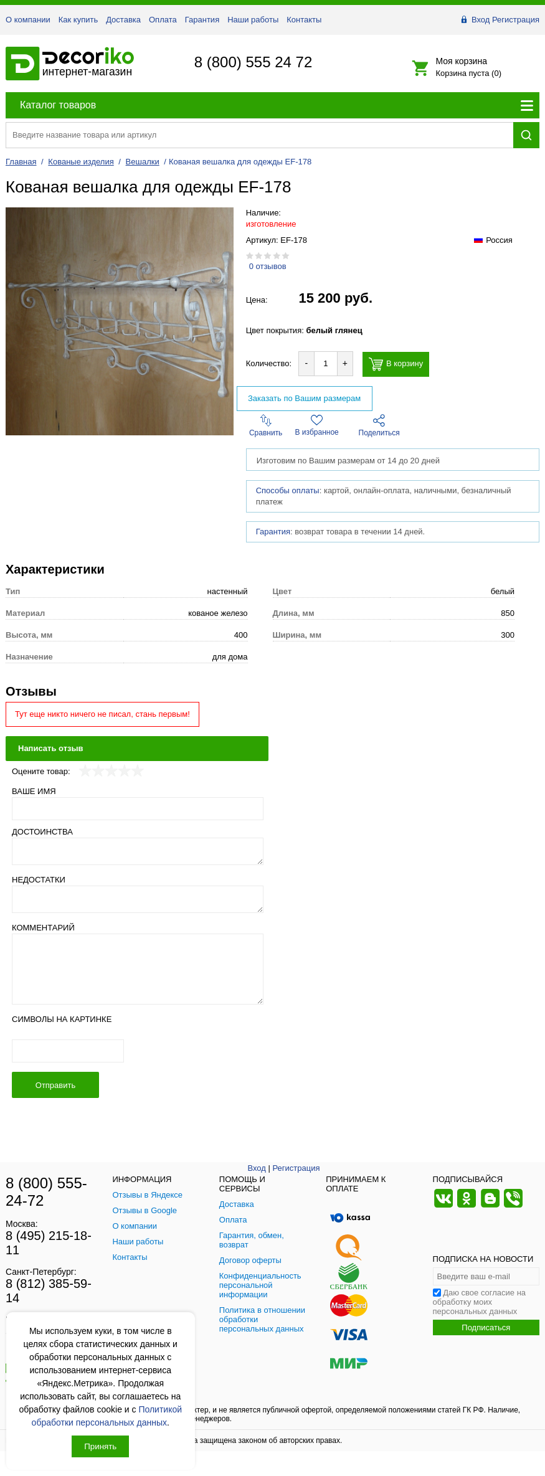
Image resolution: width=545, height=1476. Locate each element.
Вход (481, 19)
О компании (28, 19)
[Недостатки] (137, 899)
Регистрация (515, 19)
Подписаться (486, 1327)
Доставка (123, 19)
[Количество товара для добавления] (326, 363)
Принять (100, 1446)
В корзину (396, 364)
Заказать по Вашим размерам (304, 398)
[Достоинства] (137, 851)
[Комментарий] (137, 969)
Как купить (78, 19)
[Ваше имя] (137, 808)
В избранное (317, 425)
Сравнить (265, 425)
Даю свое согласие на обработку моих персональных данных (479, 1302)
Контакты (304, 19)
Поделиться (379, 425)
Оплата (163, 19)
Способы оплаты (288, 490)
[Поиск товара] (259, 135)
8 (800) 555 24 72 (253, 62)
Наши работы (252, 19)
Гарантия (202, 19)
